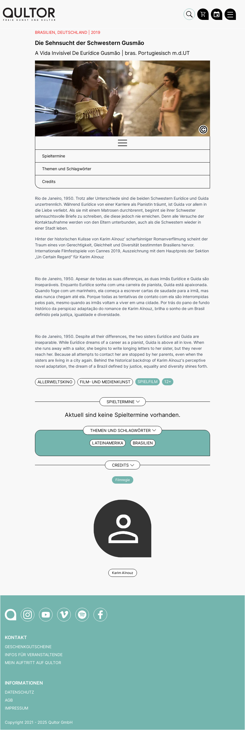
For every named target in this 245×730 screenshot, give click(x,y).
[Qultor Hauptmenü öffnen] (230, 14)
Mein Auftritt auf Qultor (33, 662)
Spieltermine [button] (53, 156)
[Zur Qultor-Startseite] (10, 614)
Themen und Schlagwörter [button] (66, 169)
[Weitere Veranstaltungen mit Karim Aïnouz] (122, 527)
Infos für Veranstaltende (34, 654)
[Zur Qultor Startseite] (29, 14)
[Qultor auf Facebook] (100, 614)
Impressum (16, 708)
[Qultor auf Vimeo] (64, 614)
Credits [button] (48, 181)
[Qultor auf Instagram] (27, 614)
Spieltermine (120, 401)
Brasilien (143, 443)
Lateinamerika (107, 443)
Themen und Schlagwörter (120, 430)
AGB (9, 700)
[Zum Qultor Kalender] (216, 14)
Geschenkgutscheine (28, 646)
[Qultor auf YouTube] (46, 614)
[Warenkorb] (203, 14)
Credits (120, 465)
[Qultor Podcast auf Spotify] (82, 614)
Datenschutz (19, 692)
